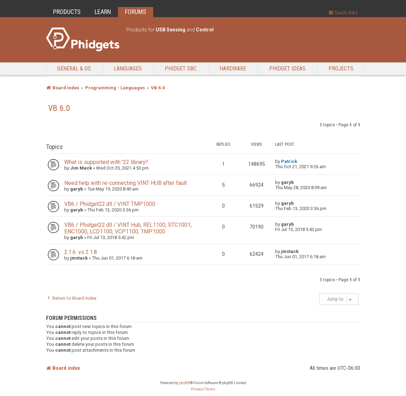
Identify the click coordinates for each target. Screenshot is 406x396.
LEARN (103, 11)
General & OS (74, 68)
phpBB (184, 383)
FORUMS (135, 11)
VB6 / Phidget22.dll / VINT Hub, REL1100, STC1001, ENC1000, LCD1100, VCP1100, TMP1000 (128, 228)
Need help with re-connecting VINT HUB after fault (125, 183)
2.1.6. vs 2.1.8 (80, 252)
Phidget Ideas (287, 68)
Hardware (233, 68)
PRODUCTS (67, 11)
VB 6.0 (59, 108)
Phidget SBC (181, 68)
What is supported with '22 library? (106, 162)
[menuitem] (197, 389)
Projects (341, 68)
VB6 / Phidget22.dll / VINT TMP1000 (109, 204)
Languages (128, 68)
